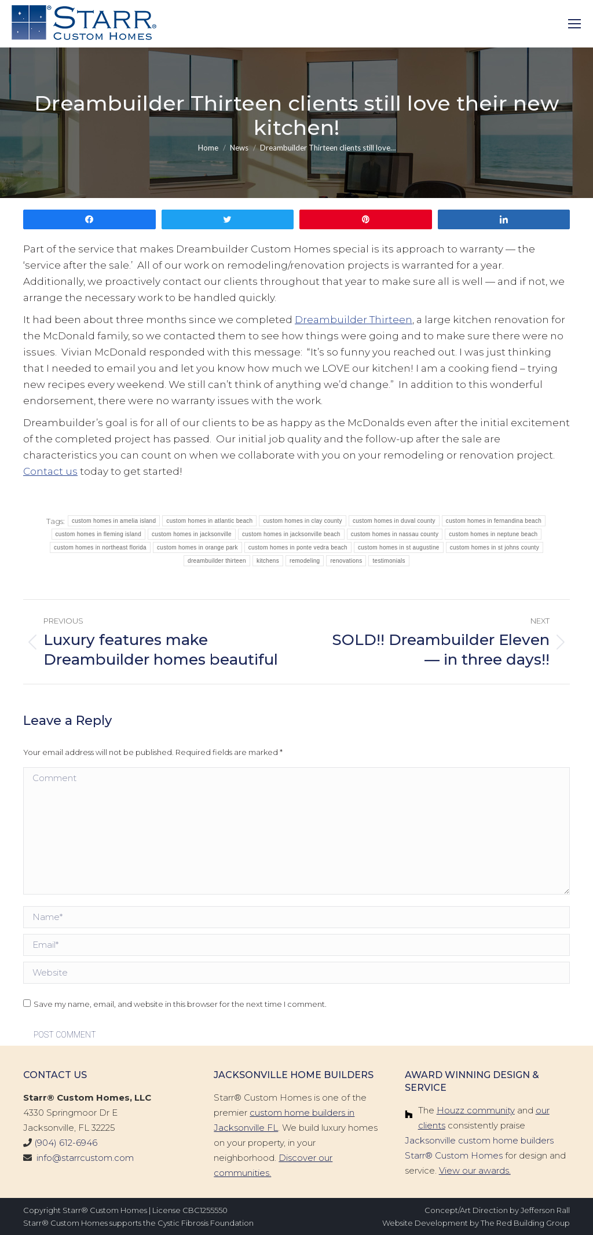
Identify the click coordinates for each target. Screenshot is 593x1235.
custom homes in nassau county (395, 534)
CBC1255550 (205, 1210)
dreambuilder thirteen (217, 561)
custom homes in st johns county (494, 547)
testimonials (388, 561)
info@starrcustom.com (85, 1157)
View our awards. (475, 1170)
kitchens (268, 561)
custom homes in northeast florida (100, 547)
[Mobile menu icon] (574, 24)
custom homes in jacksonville (192, 534)
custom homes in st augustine (399, 547)
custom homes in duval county (394, 521)
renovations (346, 561)
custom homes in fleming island (99, 534)
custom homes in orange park (197, 547)
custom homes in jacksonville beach (291, 534)
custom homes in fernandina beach (493, 521)
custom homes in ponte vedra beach (297, 547)
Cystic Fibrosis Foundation (206, 1222)
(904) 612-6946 (65, 1142)
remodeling (305, 561)
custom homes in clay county (302, 521)
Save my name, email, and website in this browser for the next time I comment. (180, 1004)
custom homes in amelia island (114, 521)
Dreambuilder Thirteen (353, 319)
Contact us (50, 471)
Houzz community (476, 1110)
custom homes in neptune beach (493, 534)
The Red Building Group (525, 1222)
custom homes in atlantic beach (209, 521)
